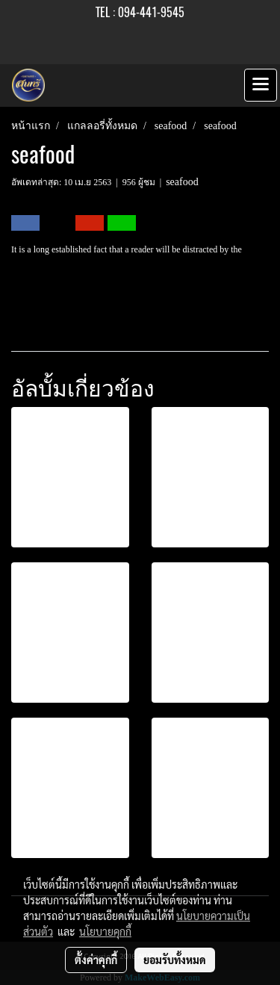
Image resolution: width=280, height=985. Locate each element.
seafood (182, 181)
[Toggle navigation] (260, 85)
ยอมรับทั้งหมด (174, 959)
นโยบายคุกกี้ (105, 931)
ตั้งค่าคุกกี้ (96, 959)
